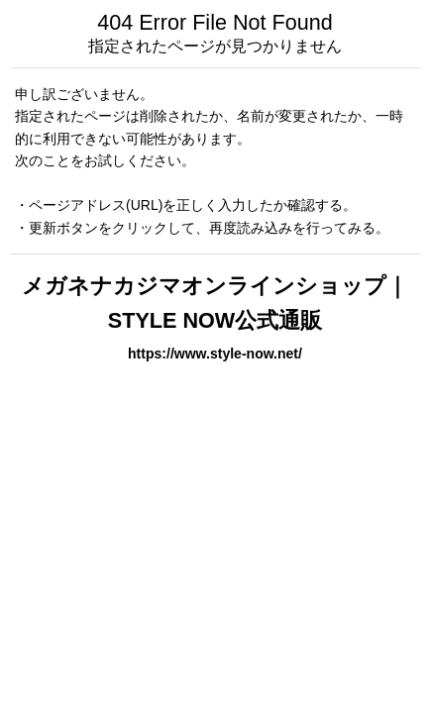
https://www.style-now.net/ (215, 353)
